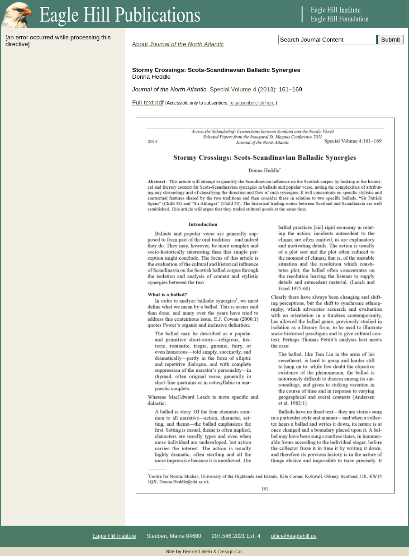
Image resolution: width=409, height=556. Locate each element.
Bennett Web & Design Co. (213, 551)
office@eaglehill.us (294, 536)
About (178, 44)
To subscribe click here (251, 102)
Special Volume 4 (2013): (243, 89)
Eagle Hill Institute (114, 536)
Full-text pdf (148, 102)
